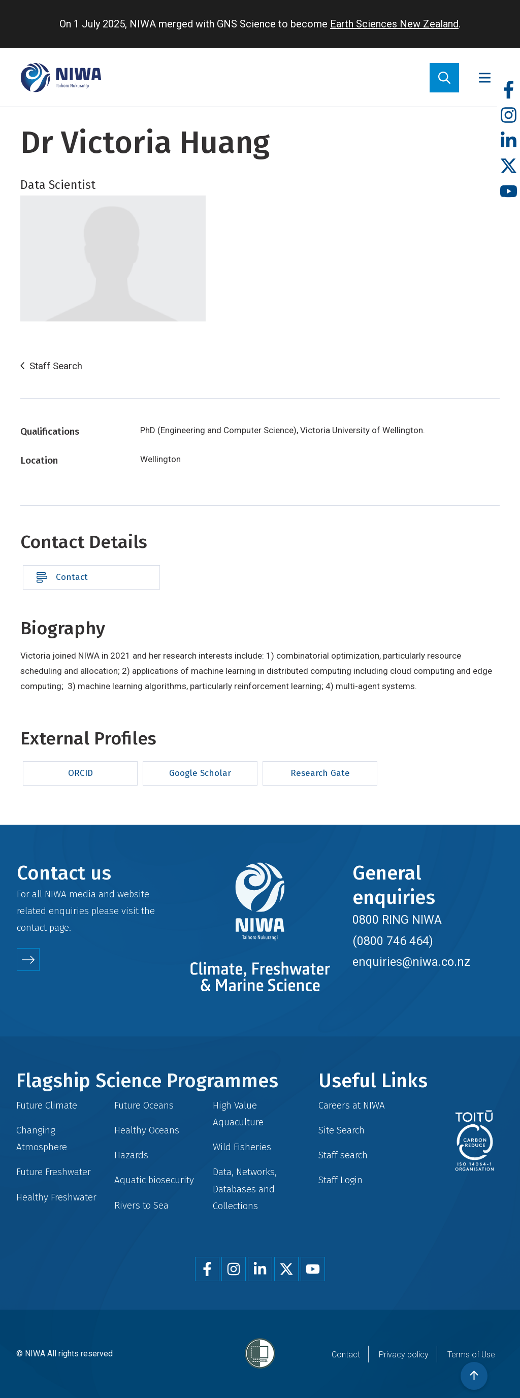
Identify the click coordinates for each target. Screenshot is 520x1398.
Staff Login (340, 1180)
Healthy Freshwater (56, 1197)
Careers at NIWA (351, 1105)
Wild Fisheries (242, 1147)
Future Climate (46, 1105)
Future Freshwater (53, 1172)
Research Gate (320, 773)
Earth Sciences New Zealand (394, 24)
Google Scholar (200, 773)
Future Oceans (144, 1105)
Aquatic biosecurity (154, 1180)
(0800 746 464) (392, 941)
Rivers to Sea (141, 1205)
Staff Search (55, 366)
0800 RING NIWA (397, 920)
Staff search (343, 1155)
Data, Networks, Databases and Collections (245, 1188)
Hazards (131, 1155)
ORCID (80, 773)
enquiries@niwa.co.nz (411, 962)
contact (32, 927)
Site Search (341, 1130)
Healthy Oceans (146, 1130)
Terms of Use (471, 1354)
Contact (72, 577)
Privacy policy (404, 1354)
